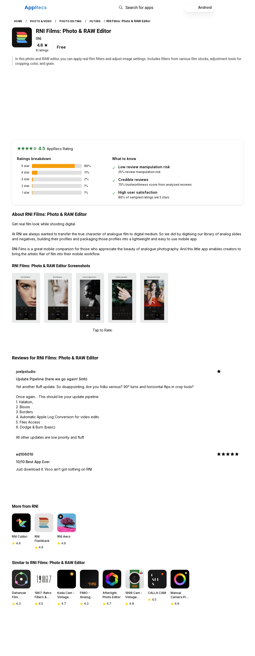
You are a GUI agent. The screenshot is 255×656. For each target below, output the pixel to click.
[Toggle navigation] (16, 7)
